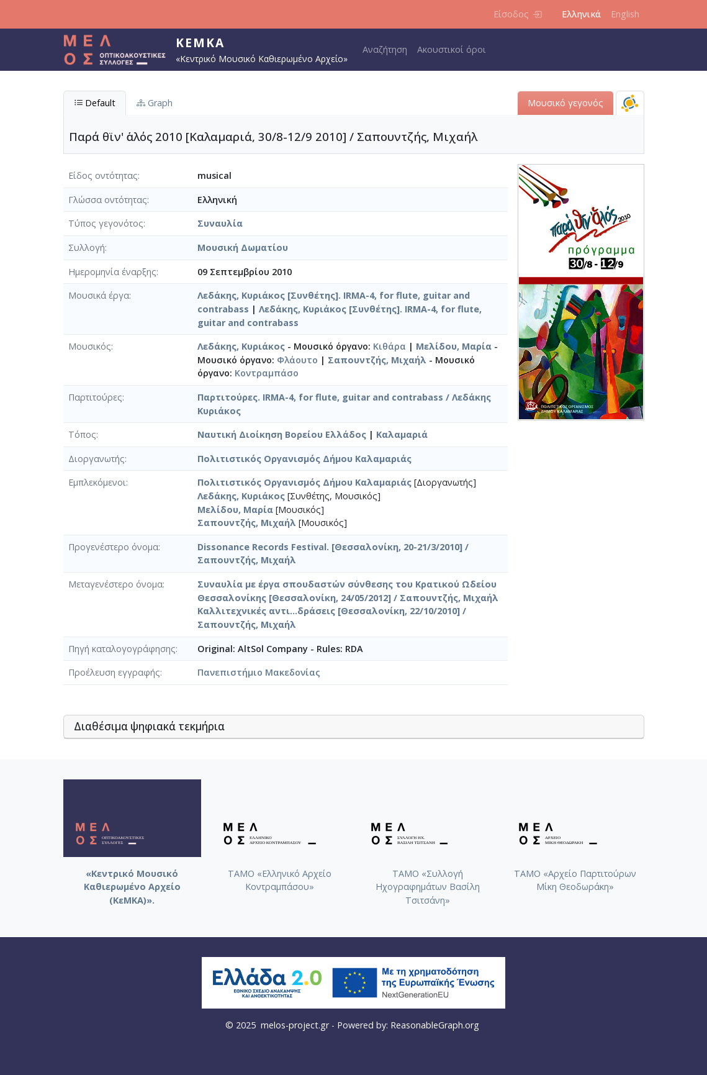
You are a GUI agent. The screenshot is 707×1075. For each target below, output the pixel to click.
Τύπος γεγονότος (105, 223)
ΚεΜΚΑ (200, 42)
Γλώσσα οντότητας (107, 200)
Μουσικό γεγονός (565, 103)
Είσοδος (517, 14)
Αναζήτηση (385, 49)
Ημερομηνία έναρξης (112, 272)
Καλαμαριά (402, 434)
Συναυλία (220, 223)
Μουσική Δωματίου (242, 247)
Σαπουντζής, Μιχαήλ (377, 360)
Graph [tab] (155, 103)
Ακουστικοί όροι (451, 49)
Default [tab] (94, 103)
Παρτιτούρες (95, 397)
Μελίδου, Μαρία (454, 346)
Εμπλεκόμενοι (97, 482)
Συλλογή (86, 247)
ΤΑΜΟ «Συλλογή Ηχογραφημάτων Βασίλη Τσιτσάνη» (428, 887)
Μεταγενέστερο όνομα (115, 584)
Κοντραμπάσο (267, 373)
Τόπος (82, 434)
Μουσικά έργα (98, 295)
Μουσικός (89, 346)
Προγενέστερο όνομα (113, 547)
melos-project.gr (295, 1025)
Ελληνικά (581, 14)
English (625, 14)
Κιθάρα (389, 346)
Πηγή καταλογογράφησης (122, 649)
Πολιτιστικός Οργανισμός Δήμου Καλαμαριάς (304, 459)
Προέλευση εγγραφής (114, 672)
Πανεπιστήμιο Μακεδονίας (258, 672)
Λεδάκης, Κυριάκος (241, 346)
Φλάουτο (297, 360)
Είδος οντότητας (103, 175)
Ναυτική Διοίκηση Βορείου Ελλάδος (281, 434)
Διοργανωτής (96, 459)
